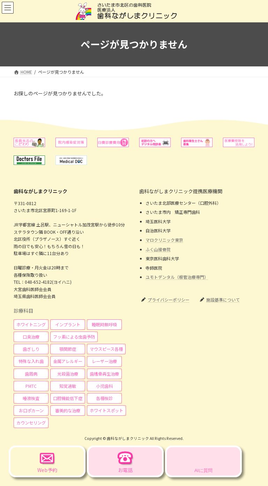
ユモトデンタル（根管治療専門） (177, 277)
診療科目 (23, 310)
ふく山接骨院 (158, 249)
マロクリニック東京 (164, 240)
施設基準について (223, 300)
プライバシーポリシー (168, 300)
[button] (31, 324)
